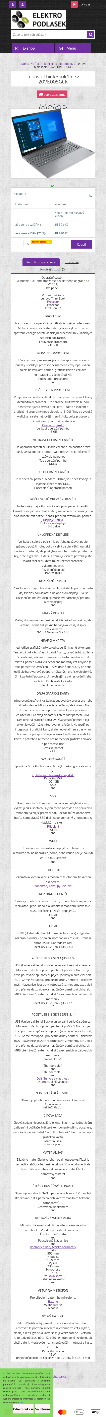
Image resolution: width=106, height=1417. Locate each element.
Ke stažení (71, 262)
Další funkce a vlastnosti (53, 1078)
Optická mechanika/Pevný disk (52, 775)
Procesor (53, 301)
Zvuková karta (53, 1275)
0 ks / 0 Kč (84, 5)
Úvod (23, 63)
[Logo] (38, 19)
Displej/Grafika (53, 519)
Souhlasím (42, 1409)
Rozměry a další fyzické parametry (53, 1246)
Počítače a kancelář (42, 63)
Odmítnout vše (23, 1409)
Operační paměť (53, 425)
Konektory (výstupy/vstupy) (52, 885)
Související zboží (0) (52, 269)
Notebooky (66, 63)
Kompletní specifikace (41, 262)
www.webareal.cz (54, 1376)
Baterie (53, 1301)
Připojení (53, 826)
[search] (90, 35)
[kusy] (19, 243)
